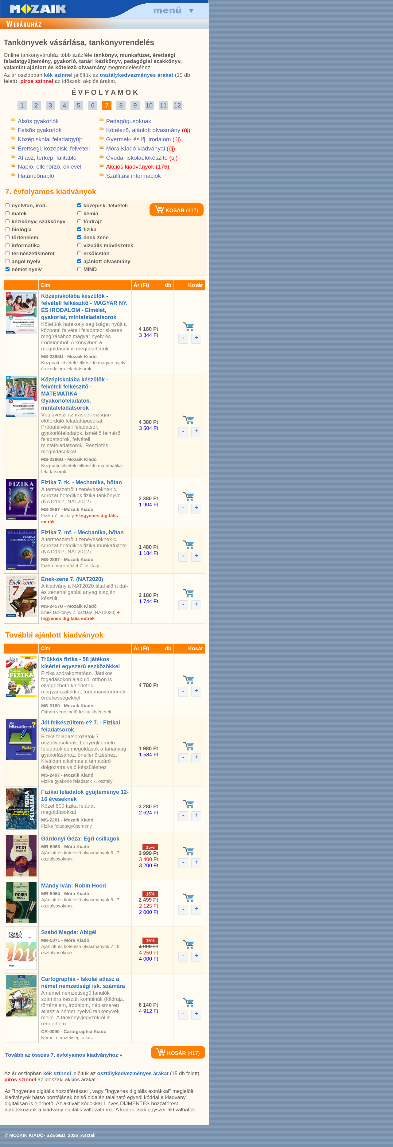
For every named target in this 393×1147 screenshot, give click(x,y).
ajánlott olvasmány (103, 261)
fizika (86, 229)
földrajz (89, 221)
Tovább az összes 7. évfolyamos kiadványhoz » (63, 1055)
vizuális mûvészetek (105, 245)
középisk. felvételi (102, 206)
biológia (19, 229)
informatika (23, 245)
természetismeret (30, 253)
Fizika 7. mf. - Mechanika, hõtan (82, 532)
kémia (87, 214)
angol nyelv (23, 261)
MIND (87, 269)
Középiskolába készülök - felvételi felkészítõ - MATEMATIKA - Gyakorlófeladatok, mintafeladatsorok (74, 393)
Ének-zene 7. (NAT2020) (72, 579)
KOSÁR (169, 210)
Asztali (88, 1135)
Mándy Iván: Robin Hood (73, 886)
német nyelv (24, 269)
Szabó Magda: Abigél (68, 932)
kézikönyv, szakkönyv (35, 221)
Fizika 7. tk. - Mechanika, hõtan (81, 482)
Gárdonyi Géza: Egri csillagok (80, 839)
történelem (22, 237)
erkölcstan (93, 253)
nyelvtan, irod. (26, 206)
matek (16, 214)
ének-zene (93, 237)
